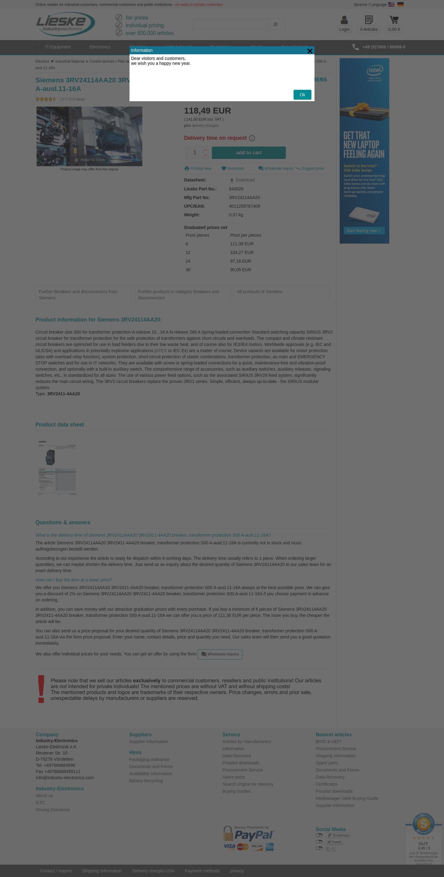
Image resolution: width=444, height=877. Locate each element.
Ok (302, 78)
